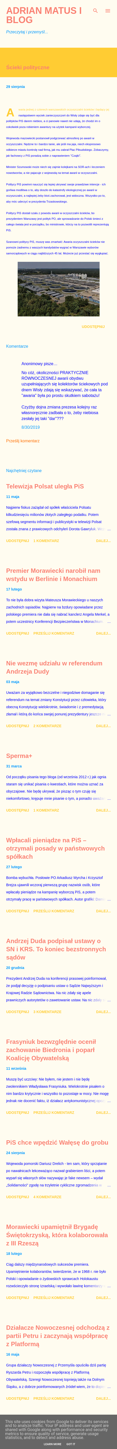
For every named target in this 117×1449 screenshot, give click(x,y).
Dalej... (103, 541)
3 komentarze (47, 1012)
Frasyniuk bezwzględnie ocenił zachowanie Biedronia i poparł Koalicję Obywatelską (51, 1050)
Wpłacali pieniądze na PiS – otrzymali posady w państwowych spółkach (55, 848)
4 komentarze (47, 1197)
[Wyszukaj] (95, 9)
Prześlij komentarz (23, 441)
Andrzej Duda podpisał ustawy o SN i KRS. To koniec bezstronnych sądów (56, 949)
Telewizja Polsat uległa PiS (45, 486)
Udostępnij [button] (93, 327)
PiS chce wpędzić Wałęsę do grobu (57, 1142)
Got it (71, 1444)
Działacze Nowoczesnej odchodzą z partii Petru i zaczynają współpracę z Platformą (58, 1335)
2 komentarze (47, 726)
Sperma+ (19, 755)
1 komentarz (46, 541)
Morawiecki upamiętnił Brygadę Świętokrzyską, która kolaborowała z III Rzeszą (57, 1235)
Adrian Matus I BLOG (44, 15)
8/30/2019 (31, 427)
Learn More (52, 1444)
